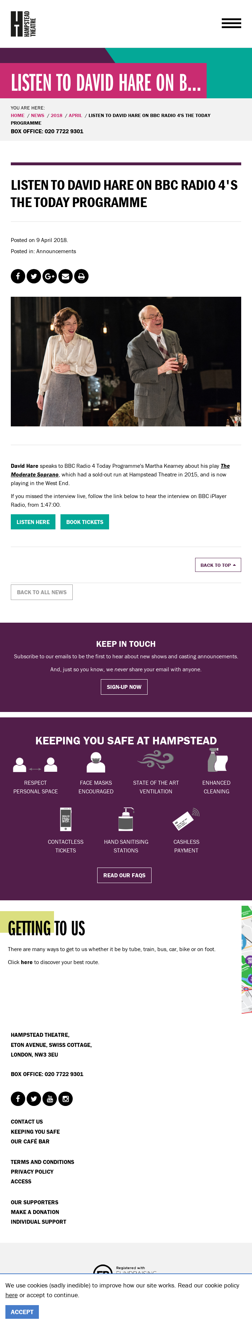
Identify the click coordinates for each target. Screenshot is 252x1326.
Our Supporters (34, 1202)
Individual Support (38, 1221)
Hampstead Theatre (23, 24)
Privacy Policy (32, 1171)
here (11, 1295)
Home (17, 115)
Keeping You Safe (35, 1131)
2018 (56, 115)
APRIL (75, 115)
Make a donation (35, 1211)
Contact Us (27, 1121)
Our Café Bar (30, 1141)
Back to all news (42, 592)
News (37, 115)
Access (21, 1181)
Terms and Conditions (42, 1161)
